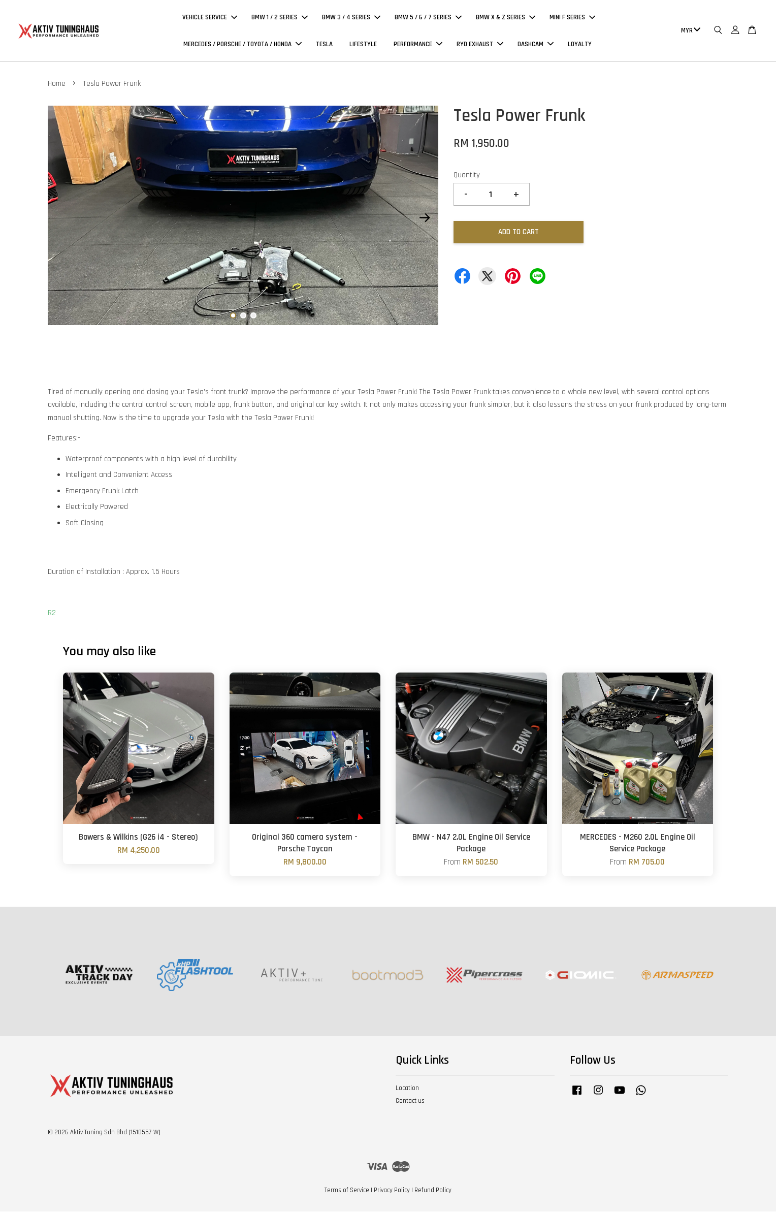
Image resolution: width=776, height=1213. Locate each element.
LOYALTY (580, 45)
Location (407, 1090)
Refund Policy (432, 1192)
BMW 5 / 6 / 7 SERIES (428, 18)
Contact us (410, 1102)
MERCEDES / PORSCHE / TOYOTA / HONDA (242, 45)
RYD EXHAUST (480, 45)
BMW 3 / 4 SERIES (351, 18)
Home (57, 85)
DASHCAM (536, 45)
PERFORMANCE (418, 45)
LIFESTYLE (363, 45)
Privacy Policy (392, 1192)
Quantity (467, 176)
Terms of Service (347, 1192)
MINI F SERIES (572, 18)
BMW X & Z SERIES (505, 18)
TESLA (324, 45)
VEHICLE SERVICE (209, 18)
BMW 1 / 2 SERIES (279, 18)
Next (424, 219)
